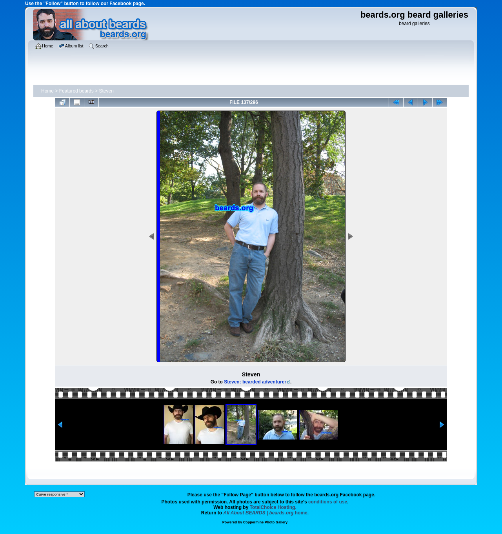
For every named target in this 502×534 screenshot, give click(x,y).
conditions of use (327, 502)
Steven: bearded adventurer (255, 382)
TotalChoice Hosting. (273, 507)
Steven (106, 91)
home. (266, 513)
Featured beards (76, 91)
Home (47, 91)
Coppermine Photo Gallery (265, 522)
